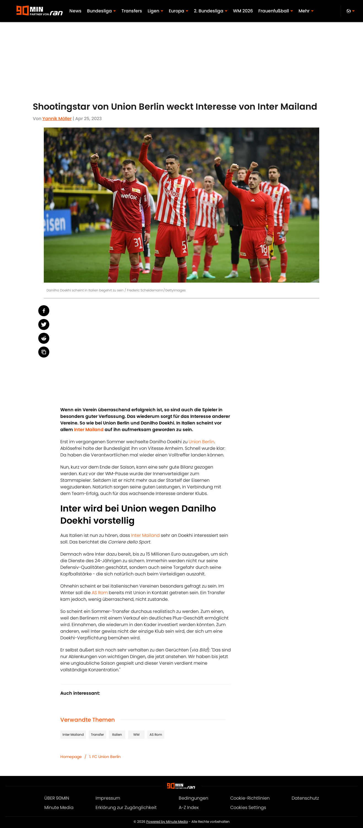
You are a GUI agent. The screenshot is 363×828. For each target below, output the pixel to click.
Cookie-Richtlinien (250, 798)
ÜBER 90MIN (56, 798)
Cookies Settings (248, 807)
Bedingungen (193, 798)
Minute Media (59, 807)
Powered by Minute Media (167, 821)
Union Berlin (201, 442)
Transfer (97, 734)
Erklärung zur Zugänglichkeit (126, 807)
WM (136, 734)
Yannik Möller (57, 118)
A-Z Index (189, 807)
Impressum (108, 798)
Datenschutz (305, 798)
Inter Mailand (145, 535)
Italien (117, 734)
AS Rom (100, 592)
